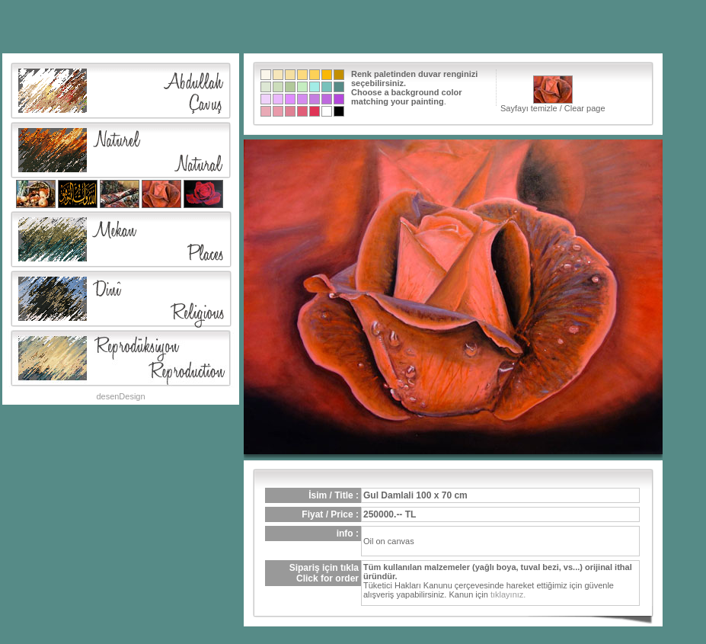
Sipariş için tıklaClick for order (324, 573)
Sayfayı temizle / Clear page (552, 94)
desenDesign (120, 396)
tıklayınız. (508, 594)
